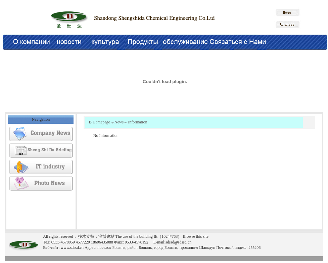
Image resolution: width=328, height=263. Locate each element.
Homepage (101, 122)
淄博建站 (106, 236)
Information (137, 122)
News (119, 122)
